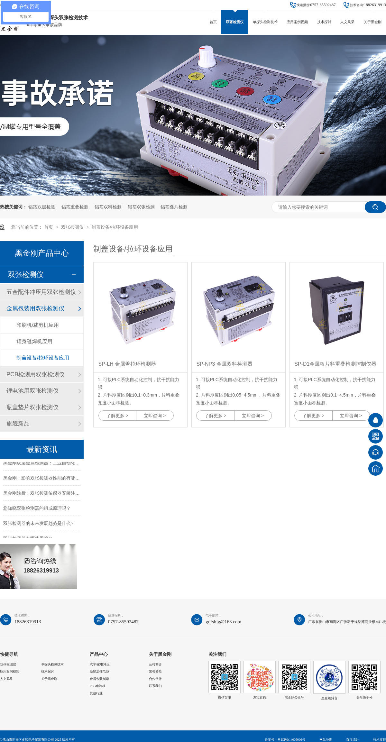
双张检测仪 (235, 22)
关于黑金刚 (372, 22)
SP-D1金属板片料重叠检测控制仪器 (335, 364)
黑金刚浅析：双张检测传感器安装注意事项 (46, 494)
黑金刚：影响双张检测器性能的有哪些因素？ (48, 479)
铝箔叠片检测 (174, 206)
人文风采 (347, 22)
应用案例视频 (297, 22)
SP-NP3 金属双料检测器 (224, 364)
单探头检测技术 (265, 22)
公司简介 (155, 664)
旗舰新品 (18, 423)
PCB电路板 (98, 686)
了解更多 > (117, 415)
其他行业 (96, 693)
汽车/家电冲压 (100, 664)
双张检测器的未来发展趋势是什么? (38, 524)
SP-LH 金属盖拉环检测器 (127, 364)
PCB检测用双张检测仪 (35, 374)
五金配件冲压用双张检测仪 (41, 292)
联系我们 (155, 686)
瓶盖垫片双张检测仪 (32, 407)
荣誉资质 (155, 671)
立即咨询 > (155, 415)
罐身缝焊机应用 (34, 341)
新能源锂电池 (99, 671)
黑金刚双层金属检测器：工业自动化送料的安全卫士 (55, 464)
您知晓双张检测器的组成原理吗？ (37, 509)
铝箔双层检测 (41, 206)
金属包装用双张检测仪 (35, 308)
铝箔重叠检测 (74, 206)
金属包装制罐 (99, 679)
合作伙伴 (155, 679)
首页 (213, 22)
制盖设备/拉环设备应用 (115, 227)
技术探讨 (324, 22)
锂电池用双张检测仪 (32, 391)
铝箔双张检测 (141, 206)
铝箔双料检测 (108, 206)
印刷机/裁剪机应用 (37, 325)
